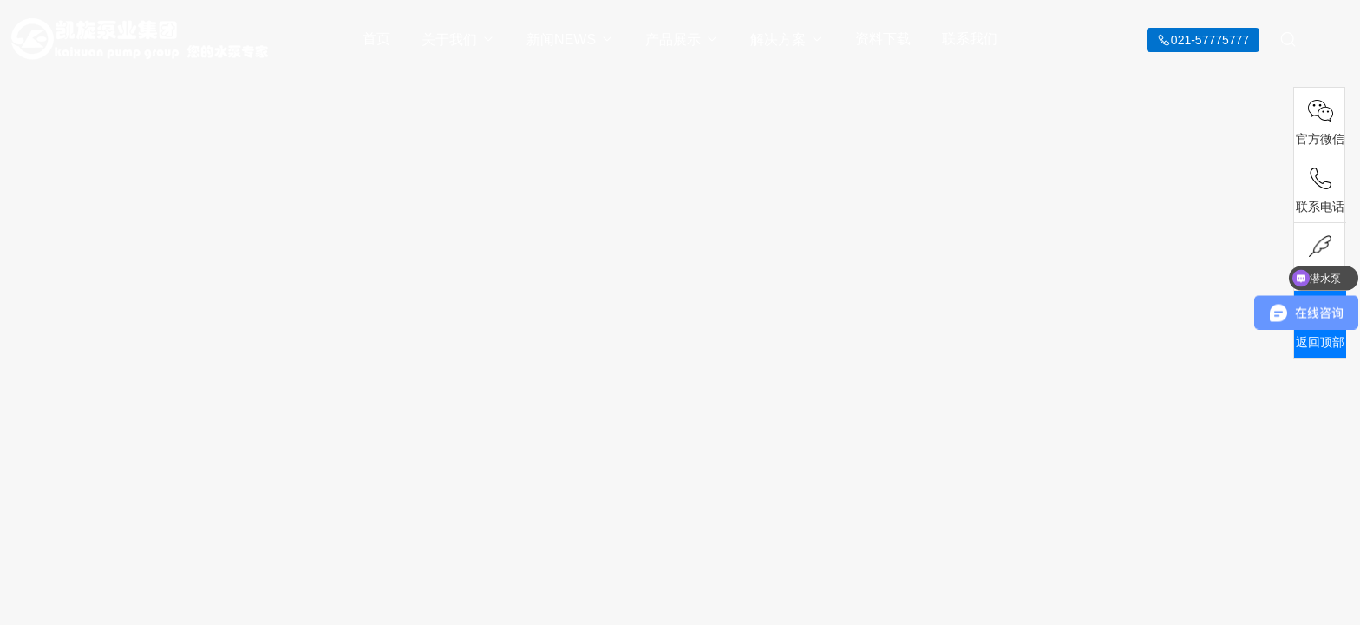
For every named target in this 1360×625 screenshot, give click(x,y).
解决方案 (787, 39)
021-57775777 (1210, 40)
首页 (376, 38)
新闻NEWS (570, 39)
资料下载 (883, 38)
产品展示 (682, 39)
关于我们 (458, 39)
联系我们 (969, 38)
